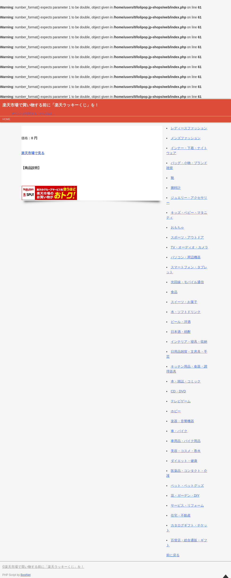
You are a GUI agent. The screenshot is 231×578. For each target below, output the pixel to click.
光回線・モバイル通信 (187, 282)
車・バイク (179, 431)
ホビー (176, 411)
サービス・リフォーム (187, 505)
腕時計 (176, 188)
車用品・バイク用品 (186, 441)
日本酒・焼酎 (181, 332)
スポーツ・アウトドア (187, 237)
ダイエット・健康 (184, 461)
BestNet (25, 575)
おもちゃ (177, 227)
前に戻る (173, 555)
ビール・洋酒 (181, 322)
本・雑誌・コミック (186, 381)
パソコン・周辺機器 (186, 257)
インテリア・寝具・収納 (189, 341)
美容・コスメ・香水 (186, 451)
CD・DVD (178, 391)
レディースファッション (189, 128)
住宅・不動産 (181, 515)
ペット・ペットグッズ (187, 485)
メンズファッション (186, 138)
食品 (174, 292)
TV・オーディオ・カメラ (189, 247)
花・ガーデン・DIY (185, 495)
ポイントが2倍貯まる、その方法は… (33, 113)
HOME (6, 119)
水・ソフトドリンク (186, 312)
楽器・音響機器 (182, 421)
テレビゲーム (181, 401)
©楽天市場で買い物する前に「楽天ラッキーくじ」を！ (43, 567)
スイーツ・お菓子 (184, 302)
